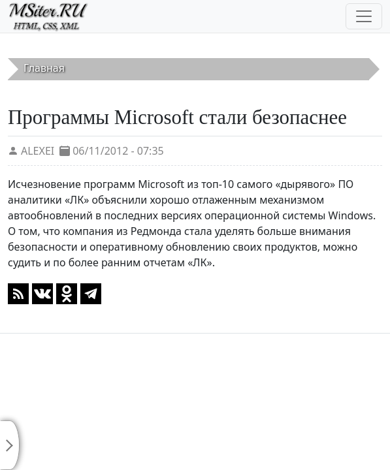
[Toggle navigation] (364, 16)
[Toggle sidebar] (10, 445)
